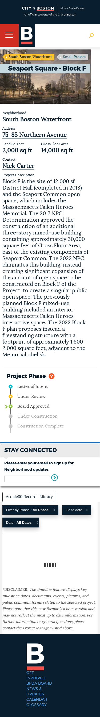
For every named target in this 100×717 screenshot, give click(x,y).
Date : (22, 523)
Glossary (36, 705)
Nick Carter (18, 166)
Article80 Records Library (29, 497)
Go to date (76, 510)
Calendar (36, 699)
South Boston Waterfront (30, 57)
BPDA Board (39, 683)
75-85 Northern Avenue (34, 135)
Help (52, 375)
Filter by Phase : (30, 510)
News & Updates (35, 691)
